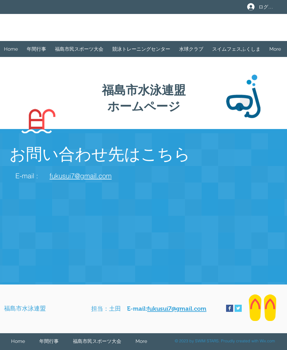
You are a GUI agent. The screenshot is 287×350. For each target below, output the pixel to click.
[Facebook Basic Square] (229, 308)
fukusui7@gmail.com (81, 176)
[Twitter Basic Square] (238, 308)
